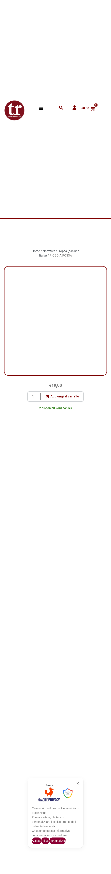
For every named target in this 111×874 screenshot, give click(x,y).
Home (36, 251)
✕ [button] (77, 783)
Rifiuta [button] (45, 840)
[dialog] (55, 813)
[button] (41, 108)
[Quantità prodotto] (35, 396)
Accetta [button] (36, 840)
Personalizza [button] (57, 840)
